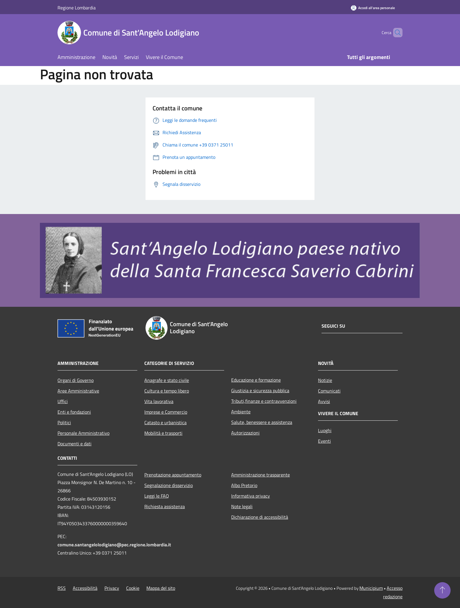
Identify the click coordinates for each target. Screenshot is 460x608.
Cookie (132, 588)
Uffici (63, 401)
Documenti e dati (75, 443)
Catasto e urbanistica (165, 422)
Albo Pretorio (244, 485)
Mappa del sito (160, 588)
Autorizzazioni (245, 432)
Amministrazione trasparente (260, 474)
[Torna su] (442, 590)
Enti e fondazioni (74, 411)
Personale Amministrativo (83, 433)
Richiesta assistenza (164, 506)
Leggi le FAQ (156, 495)
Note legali (242, 506)
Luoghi (325, 430)
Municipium (371, 588)
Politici (64, 422)
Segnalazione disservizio (168, 485)
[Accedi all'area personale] (372, 8)
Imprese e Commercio (165, 411)
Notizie (325, 380)
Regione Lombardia (77, 7)
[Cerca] (395, 33)
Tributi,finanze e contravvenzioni (264, 401)
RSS (62, 588)
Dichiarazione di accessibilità (259, 517)
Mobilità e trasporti (163, 433)
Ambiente (241, 411)
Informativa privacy (250, 495)
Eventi (324, 440)
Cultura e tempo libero (166, 390)
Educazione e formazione (256, 379)
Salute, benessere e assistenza (261, 422)
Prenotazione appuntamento (172, 474)
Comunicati (329, 390)
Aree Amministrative (78, 390)
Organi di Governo (76, 380)
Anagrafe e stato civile (166, 380)
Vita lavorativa (158, 401)
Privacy (111, 588)
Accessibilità (85, 588)
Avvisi (324, 401)
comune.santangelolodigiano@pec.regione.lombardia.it (114, 544)
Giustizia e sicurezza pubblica (260, 390)
